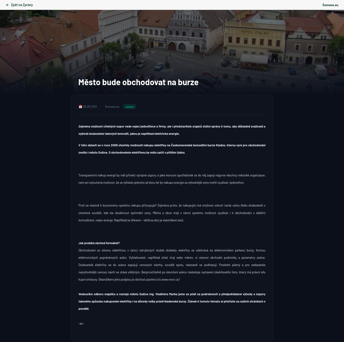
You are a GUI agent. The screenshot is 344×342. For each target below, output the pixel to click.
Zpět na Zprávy (19, 5)
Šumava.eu (330, 5)
